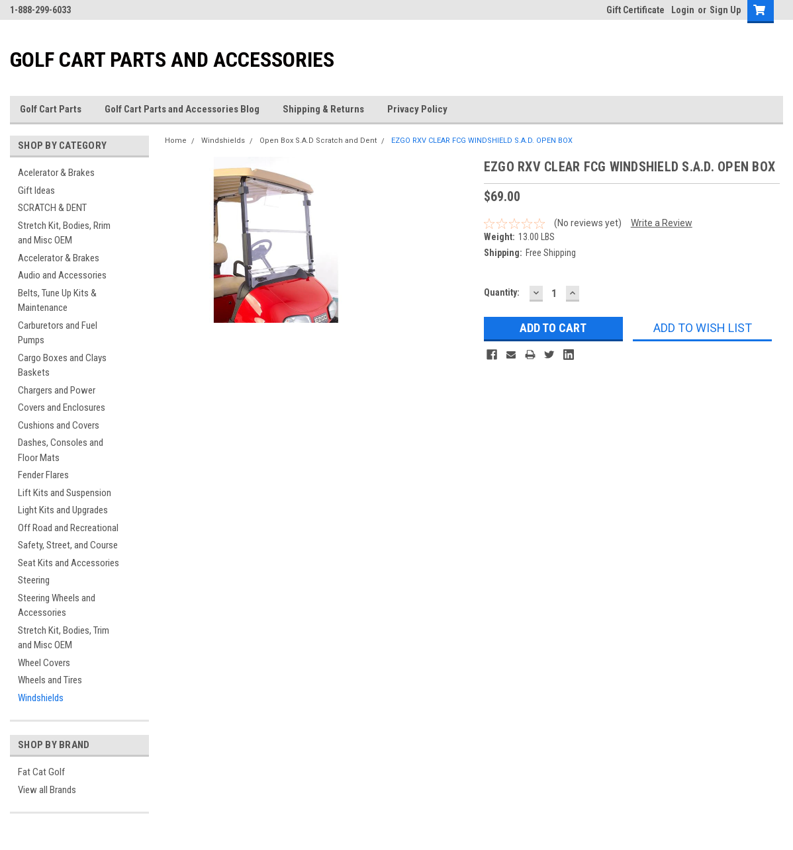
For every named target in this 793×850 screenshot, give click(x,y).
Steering (34, 580)
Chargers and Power (56, 390)
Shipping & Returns (323, 109)
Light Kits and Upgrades (63, 510)
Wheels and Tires (50, 680)
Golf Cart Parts (50, 109)
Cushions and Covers (58, 425)
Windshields (41, 698)
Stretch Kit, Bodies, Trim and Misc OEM (63, 638)
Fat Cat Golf (41, 772)
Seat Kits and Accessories (68, 563)
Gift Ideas (36, 190)
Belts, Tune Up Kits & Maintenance (57, 300)
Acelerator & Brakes (56, 173)
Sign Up (725, 10)
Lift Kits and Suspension (64, 493)
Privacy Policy (417, 109)
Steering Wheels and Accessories (56, 605)
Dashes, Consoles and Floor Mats (60, 450)
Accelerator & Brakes (58, 258)
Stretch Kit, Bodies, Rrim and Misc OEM (64, 233)
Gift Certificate (635, 10)
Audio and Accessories (62, 275)
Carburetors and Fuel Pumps (57, 333)
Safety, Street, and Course (68, 545)
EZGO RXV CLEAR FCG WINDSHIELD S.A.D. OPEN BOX (482, 140)
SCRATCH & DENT (52, 208)
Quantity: (502, 292)
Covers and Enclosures (61, 407)
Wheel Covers (44, 663)
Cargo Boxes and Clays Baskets (62, 365)
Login (682, 10)
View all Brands (47, 790)
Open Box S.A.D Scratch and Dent (318, 140)
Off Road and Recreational (68, 528)
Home (176, 140)
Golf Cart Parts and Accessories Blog (182, 109)
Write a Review (661, 223)
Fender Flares (43, 475)
